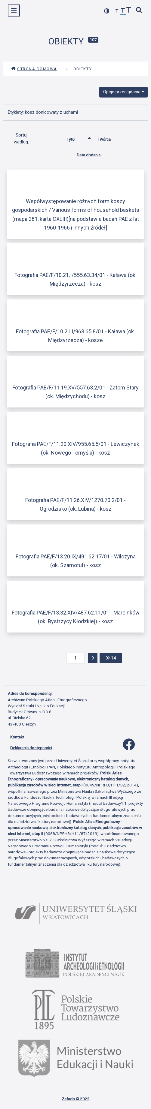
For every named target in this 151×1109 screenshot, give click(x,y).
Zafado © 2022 (76, 1098)
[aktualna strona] (75, 658)
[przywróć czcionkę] (123, 11)
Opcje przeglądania (121, 92)
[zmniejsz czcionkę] (117, 11)
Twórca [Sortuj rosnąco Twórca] (109, 138)
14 (114, 657)
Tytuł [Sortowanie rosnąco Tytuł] (75, 138)
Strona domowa (34, 68)
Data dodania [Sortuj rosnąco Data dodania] (93, 153)
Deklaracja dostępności (31, 747)
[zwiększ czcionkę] (129, 10)
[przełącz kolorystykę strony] (107, 11)
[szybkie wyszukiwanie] (139, 10)
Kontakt (17, 737)
